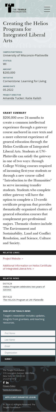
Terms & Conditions (12, 389)
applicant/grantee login (20, 397)
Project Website (13, 258)
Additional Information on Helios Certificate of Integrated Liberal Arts (27, 267)
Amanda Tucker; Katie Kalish (22, 98)
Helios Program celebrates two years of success (24, 288)
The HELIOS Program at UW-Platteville (23, 299)
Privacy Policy (9, 386)
